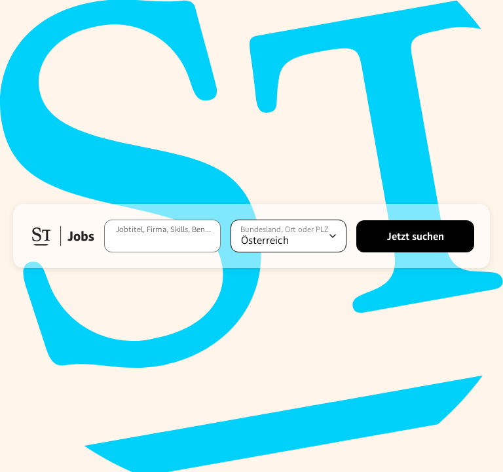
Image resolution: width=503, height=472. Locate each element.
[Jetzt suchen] (415, 236)
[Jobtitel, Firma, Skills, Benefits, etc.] (162, 236)
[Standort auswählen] (289, 236)
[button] (61, 236)
